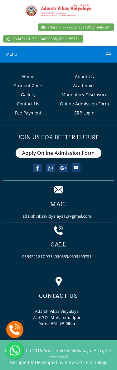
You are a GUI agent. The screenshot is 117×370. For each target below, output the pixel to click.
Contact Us (28, 104)
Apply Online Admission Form (58, 153)
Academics (84, 86)
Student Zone (28, 86)
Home (28, 76)
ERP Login (84, 113)
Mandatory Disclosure (84, 95)
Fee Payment (28, 113)
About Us (84, 76)
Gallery (28, 95)
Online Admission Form (84, 104)
